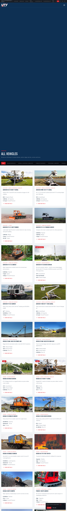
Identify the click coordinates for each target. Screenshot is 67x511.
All (3, 163)
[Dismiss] (64, 504)
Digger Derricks (11, 163)
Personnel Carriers (53, 163)
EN (58, 1)
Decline (54, 507)
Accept (49, 507)
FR (60, 1)
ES (62, 1)
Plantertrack (47, 1)
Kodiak (26, 1)
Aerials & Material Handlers (25, 163)
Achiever (16, 1)
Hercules (22, 1)
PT (64, 1)
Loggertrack (38, 1)
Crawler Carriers (40, 163)
